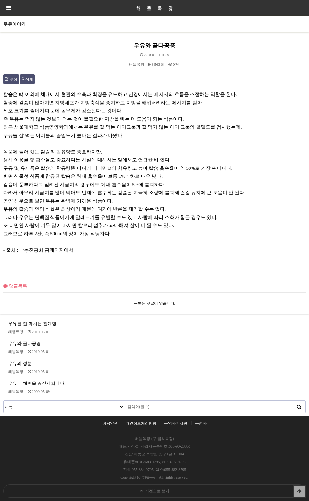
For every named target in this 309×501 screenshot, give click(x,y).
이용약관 (110, 423)
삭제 (27, 79)
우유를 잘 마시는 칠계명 (32, 323)
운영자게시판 (175, 423)
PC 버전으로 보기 (155, 491)
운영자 (201, 423)
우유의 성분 (20, 363)
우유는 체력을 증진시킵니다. (37, 383)
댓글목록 (15, 286)
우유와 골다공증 (24, 343)
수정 (11, 79)
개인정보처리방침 (141, 423)
